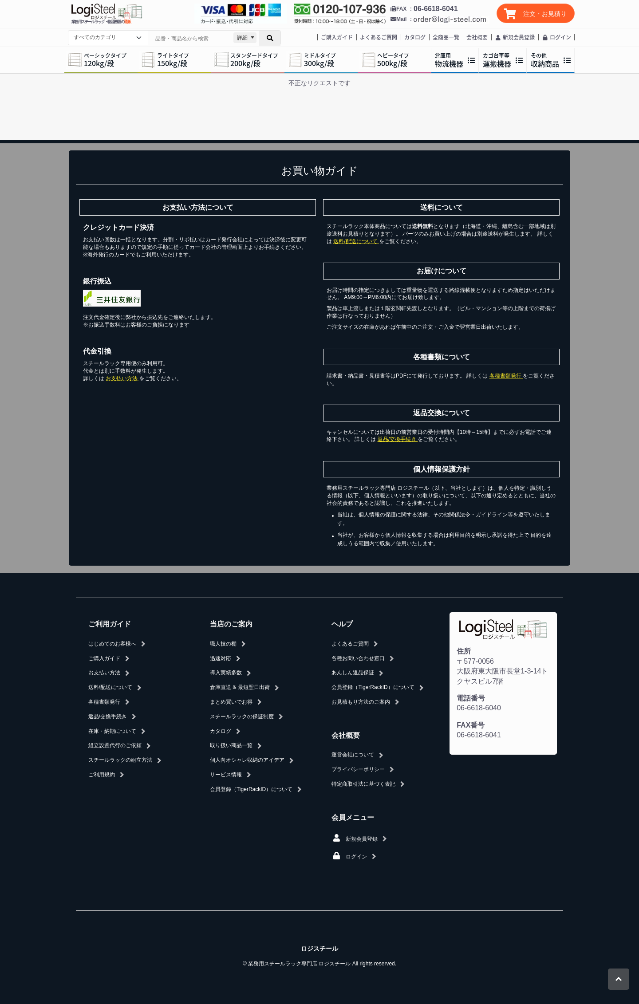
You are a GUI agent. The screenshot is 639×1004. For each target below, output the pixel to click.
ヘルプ (342, 624)
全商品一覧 (446, 37)
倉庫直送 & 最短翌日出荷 (240, 687)
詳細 (242, 38)
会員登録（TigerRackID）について (251, 789)
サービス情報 (226, 775)
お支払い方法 (122, 378)
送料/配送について (356, 241)
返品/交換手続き (398, 439)
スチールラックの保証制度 (242, 716)
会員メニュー (352, 817)
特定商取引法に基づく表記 (363, 784)
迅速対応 (220, 658)
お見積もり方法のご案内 (360, 702)
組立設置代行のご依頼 (115, 745)
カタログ (415, 37)
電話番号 (471, 698)
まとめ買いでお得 (231, 702)
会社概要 (477, 37)
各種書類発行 (506, 376)
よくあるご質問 (378, 37)
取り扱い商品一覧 (231, 745)
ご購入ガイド (337, 37)
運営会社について (352, 755)
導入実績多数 (226, 672)
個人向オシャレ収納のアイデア (247, 760)
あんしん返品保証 (352, 672)
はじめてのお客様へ (112, 644)
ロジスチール (319, 948)
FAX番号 (471, 725)
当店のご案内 (231, 624)
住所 (464, 651)
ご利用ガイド (109, 624)
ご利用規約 (101, 775)
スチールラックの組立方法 (120, 760)
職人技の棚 (223, 644)
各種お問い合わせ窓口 (358, 658)
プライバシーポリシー (358, 769)
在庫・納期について (112, 731)
